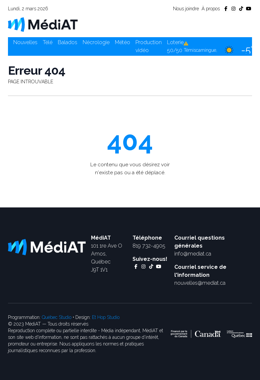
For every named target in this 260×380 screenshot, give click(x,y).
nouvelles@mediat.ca (199, 283)
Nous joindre (186, 8)
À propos (211, 8)
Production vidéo (148, 46)
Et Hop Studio (106, 317)
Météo (122, 42)
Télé (47, 42)
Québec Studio (56, 317)
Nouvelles (25, 42)
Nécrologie (96, 42)
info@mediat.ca (192, 254)
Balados (67, 42)
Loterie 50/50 (175, 46)
